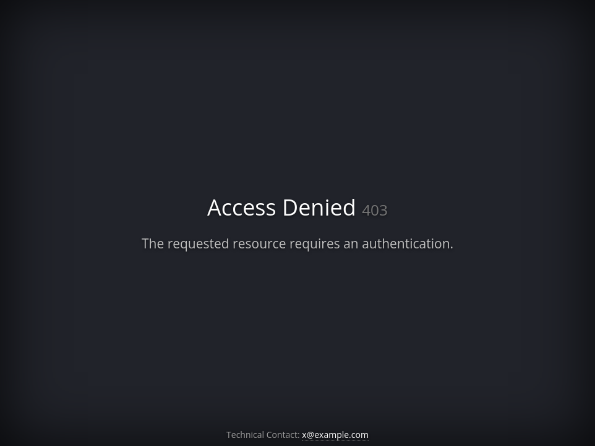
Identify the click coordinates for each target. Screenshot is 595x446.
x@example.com (335, 434)
